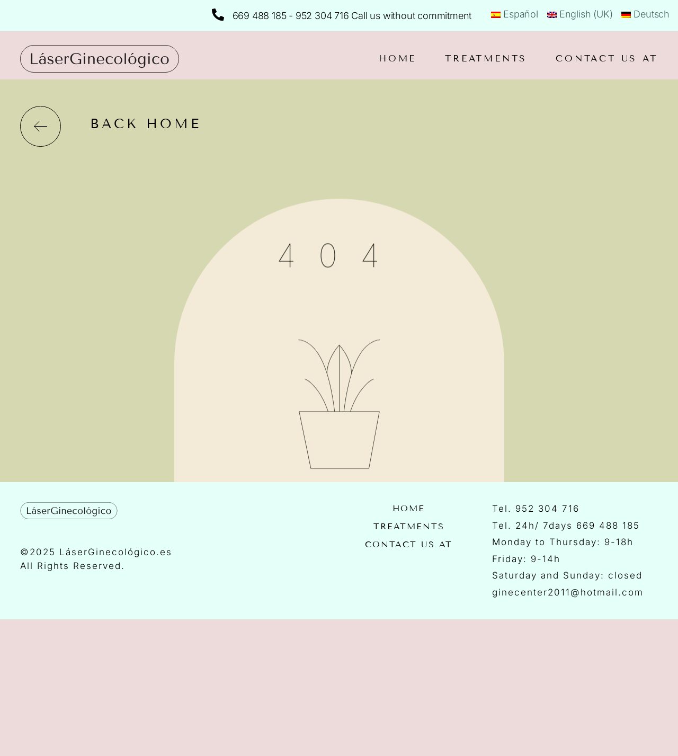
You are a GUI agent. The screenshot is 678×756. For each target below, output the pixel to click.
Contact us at (606, 58)
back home (145, 124)
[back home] (40, 126)
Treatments (486, 58)
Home (397, 58)
